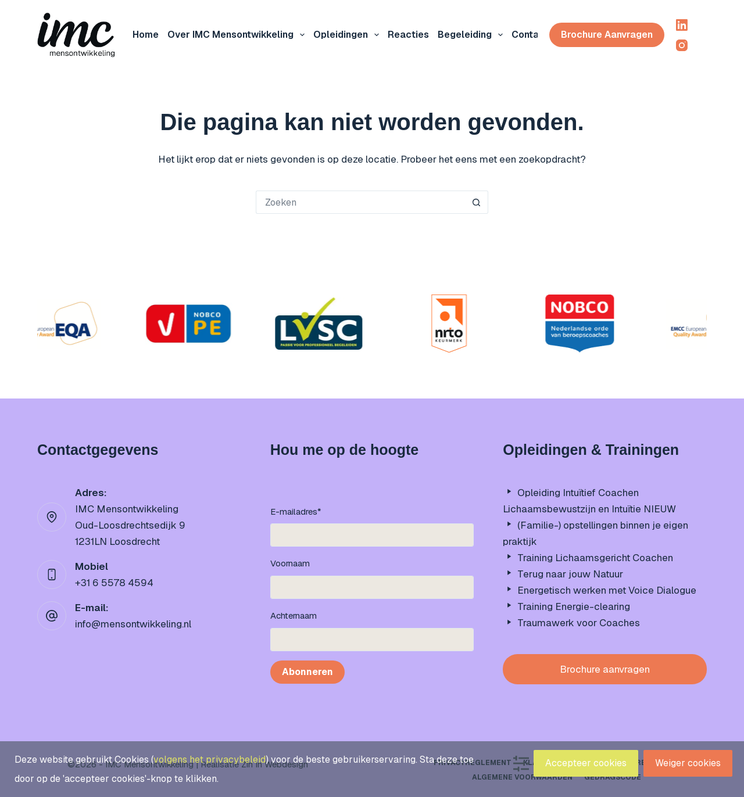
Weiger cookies (688, 763)
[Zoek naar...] (360, 202)
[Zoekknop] (476, 202)
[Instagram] (682, 45)
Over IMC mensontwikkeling (238, 35)
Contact (530, 34)
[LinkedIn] (682, 25)
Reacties (408, 34)
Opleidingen (348, 35)
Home (146, 34)
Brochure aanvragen (607, 34)
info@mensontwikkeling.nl (133, 624)
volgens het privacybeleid (209, 759)
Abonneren (307, 672)
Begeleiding (472, 35)
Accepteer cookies (586, 763)
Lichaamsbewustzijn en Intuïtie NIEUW (589, 508)
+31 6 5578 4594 (114, 582)
